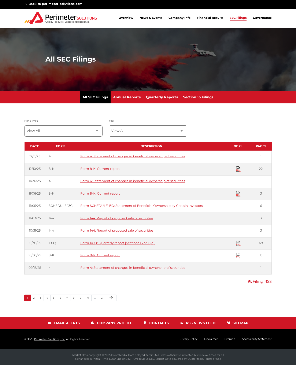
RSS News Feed (197, 323)
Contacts (156, 323)
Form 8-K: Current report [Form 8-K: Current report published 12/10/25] (100, 169)
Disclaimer (211, 339)
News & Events (151, 18)
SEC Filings (238, 18)
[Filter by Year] (148, 131)
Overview (126, 18)
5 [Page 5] (55, 297)
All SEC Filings (95, 97)
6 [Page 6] (61, 297)
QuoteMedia (119, 355)
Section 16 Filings (198, 97)
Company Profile (111, 323)
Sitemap (237, 323)
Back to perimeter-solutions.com (56, 3)
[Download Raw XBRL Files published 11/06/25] (238, 193)
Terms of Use (212, 358)
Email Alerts (64, 323)
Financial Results (210, 18)
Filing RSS (260, 281)
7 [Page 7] (68, 297)
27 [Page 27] (103, 297)
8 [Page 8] (75, 297)
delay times (208, 355)
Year (111, 120)
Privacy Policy (188, 339)
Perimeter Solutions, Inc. (49, 339)
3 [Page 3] (42, 297)
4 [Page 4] (48, 297)
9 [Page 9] (81, 297)
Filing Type (31, 120)
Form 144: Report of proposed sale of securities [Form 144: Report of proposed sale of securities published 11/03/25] (116, 218)
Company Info (179, 18)
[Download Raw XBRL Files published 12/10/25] (238, 169)
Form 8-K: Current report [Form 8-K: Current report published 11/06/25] (100, 193)
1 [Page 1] (29, 297)
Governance (262, 18)
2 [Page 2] (35, 297)
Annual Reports (127, 97)
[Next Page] (111, 298)
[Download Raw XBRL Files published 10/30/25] (238, 243)
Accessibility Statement (257, 339)
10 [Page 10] (89, 297)
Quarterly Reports (162, 97)
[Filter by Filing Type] (63, 131)
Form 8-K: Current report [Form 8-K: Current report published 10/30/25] (100, 255)
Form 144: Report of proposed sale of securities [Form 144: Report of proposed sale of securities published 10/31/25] (116, 230)
